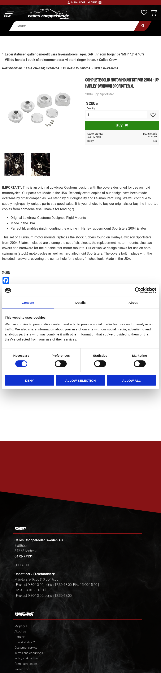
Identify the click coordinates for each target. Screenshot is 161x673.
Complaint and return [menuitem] (28, 664)
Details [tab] (80, 302)
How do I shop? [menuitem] (24, 642)
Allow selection (80, 380)
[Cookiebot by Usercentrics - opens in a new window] (137, 290)
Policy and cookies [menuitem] (26, 658)
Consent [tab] (28, 302)
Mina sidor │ (79, 2)
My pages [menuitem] (20, 626)
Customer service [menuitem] (25, 647)
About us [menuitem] (20, 631)
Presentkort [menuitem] (22, 669)
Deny (29, 380)
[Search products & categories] (74, 26)
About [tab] (133, 302)
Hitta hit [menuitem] (19, 637)
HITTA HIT (22, 565)
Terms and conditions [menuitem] (28, 653)
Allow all (131, 380)
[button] (9, 13)
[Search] (143, 26)
